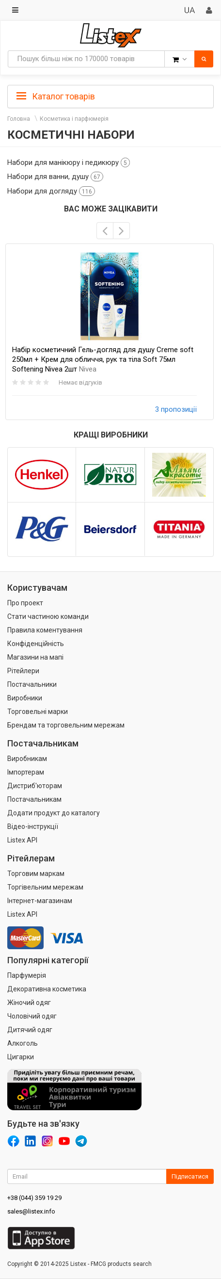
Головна (18, 118)
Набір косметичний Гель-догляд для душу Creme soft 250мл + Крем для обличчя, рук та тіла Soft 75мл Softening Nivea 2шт (102, 359)
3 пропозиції (176, 409)
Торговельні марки (37, 711)
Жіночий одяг (29, 1002)
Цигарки (20, 1057)
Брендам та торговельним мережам (66, 725)
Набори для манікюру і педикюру (68, 162)
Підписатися (190, 1176)
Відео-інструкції (32, 826)
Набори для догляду (51, 191)
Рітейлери (23, 671)
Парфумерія (26, 975)
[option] (109, 331)
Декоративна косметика (46, 989)
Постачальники (32, 684)
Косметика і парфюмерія (74, 118)
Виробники (24, 698)
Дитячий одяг (29, 1030)
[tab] (110, 95)
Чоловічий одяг (32, 1016)
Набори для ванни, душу (55, 176)
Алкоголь (22, 1043)
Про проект (25, 603)
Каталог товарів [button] (55, 96)
